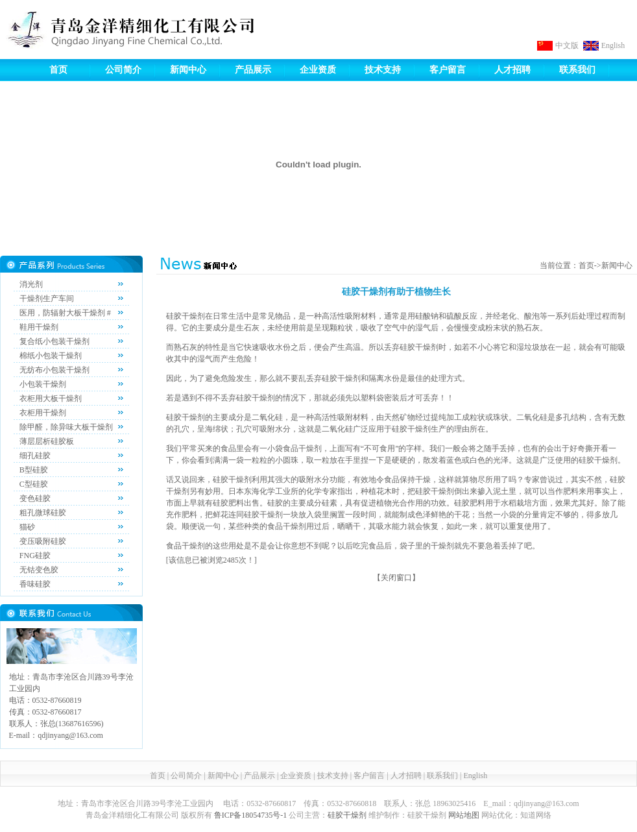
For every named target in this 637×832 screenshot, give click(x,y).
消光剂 (31, 284)
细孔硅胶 (35, 455)
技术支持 (383, 70)
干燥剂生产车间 (46, 298)
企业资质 (318, 70)
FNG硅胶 (35, 555)
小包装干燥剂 (42, 384)
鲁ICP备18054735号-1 (250, 815)
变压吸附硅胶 (42, 541)
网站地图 (463, 815)
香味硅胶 (35, 584)
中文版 (567, 45)
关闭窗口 (396, 577)
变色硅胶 (35, 498)
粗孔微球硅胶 (42, 512)
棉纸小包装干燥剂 (50, 355)
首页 (58, 70)
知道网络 (535, 815)
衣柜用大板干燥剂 (50, 398)
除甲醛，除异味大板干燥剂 (66, 427)
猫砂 (27, 527)
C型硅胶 (33, 484)
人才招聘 (512, 70)
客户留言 (447, 70)
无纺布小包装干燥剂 (54, 369)
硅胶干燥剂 (347, 815)
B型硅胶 (33, 469)
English (613, 45)
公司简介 (123, 70)
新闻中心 (188, 70)
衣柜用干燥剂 (42, 412)
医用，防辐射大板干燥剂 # (65, 312)
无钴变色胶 (38, 569)
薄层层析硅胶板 (46, 441)
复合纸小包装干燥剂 (54, 341)
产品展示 (253, 70)
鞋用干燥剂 (38, 327)
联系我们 (577, 70)
